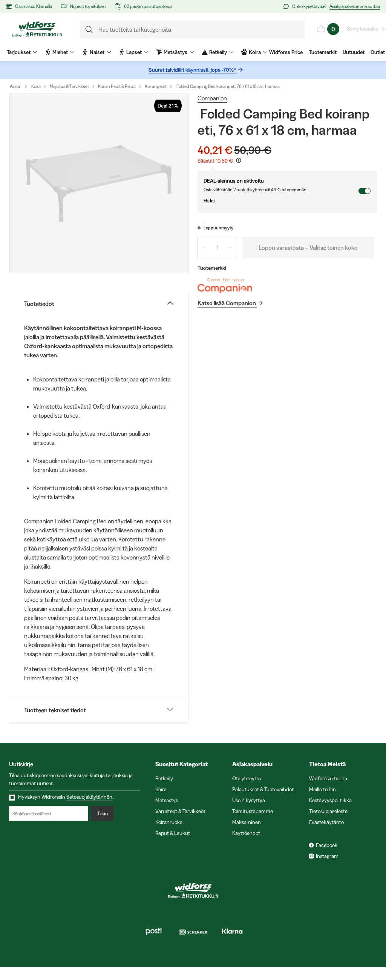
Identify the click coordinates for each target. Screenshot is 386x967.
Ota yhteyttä (246, 778)
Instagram (327, 856)
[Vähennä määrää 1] (204, 247)
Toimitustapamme (252, 811)
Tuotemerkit (322, 52)
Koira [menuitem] (254, 52)
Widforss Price (285, 52)
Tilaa (102, 813)
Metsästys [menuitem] (175, 52)
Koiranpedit (156, 86)
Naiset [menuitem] (96, 52)
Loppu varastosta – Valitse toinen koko (308, 247)
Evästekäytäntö (326, 822)
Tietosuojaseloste (328, 811)
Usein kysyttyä (248, 800)
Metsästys (166, 800)
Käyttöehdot (246, 833)
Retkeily (164, 778)
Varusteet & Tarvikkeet (180, 811)
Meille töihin (322, 789)
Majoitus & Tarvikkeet (69, 86)
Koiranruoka (168, 822)
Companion (212, 98)
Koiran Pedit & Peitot (117, 86)
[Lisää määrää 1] (230, 247)
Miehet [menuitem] (59, 52)
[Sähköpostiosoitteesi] (48, 813)
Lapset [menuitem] (133, 52)
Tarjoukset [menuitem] (22, 52)
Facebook (326, 845)
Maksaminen (246, 822)
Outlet (378, 52)
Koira (36, 86)
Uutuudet (353, 52)
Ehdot (281, 201)
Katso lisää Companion (227, 303)
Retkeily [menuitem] (217, 52)
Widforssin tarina (328, 778)
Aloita (20, 86)
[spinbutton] (217, 247)
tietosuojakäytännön (89, 796)
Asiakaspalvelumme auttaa (354, 6)
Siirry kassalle (363, 28)
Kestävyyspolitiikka (330, 800)
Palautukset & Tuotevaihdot (263, 789)
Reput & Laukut (172, 833)
